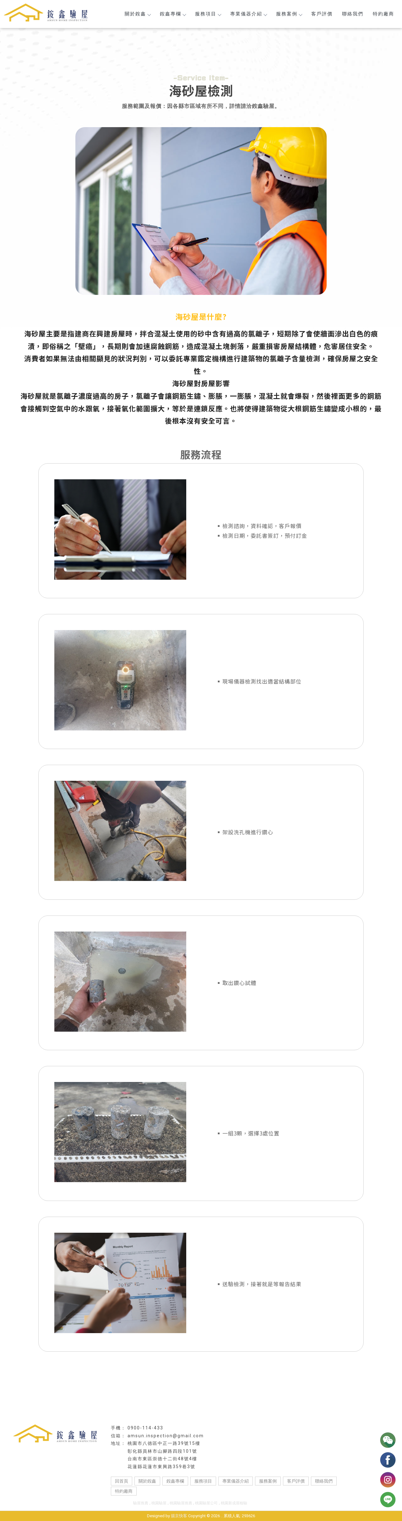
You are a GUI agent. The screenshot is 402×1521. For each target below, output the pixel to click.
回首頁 (121, 1481)
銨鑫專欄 (173, 14)
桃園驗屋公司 (206, 1503)
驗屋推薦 (140, 1503)
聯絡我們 (352, 14)
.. (222, 1515)
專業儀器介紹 (248, 14)
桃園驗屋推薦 (181, 1503)
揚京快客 (179, 1515)
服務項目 (208, 14)
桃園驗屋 (158, 1503)
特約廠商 (383, 14)
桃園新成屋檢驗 (234, 1503)
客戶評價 (322, 14)
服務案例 (289, 14)
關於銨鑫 (137, 14)
